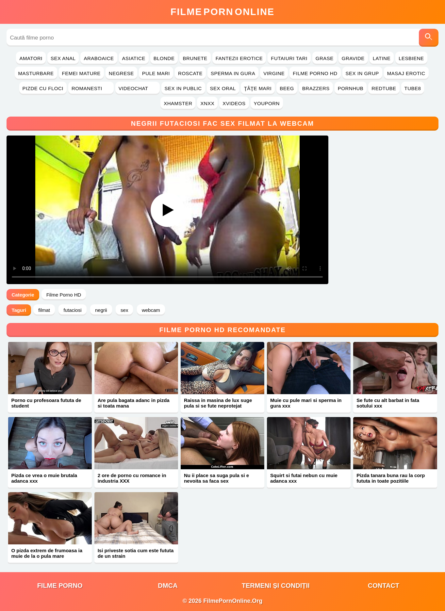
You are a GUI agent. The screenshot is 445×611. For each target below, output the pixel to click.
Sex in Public (183, 88)
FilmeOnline (222, 12)
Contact (383, 585)
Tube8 (412, 88)
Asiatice (133, 58)
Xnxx (207, 103)
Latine (381, 58)
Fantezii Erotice (239, 58)
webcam (151, 310)
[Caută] (428, 38)
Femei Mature (81, 73)
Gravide (353, 58)
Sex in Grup (362, 73)
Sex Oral (223, 88)
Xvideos (233, 103)
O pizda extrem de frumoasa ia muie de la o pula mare (46, 553)
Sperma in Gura (233, 73)
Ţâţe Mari (258, 88)
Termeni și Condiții (276, 585)
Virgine (274, 73)
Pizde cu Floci (43, 88)
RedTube (383, 88)
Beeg (287, 88)
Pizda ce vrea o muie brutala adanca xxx (44, 478)
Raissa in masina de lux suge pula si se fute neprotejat (218, 403)
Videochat (138, 88)
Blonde (164, 58)
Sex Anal (63, 58)
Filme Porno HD (315, 73)
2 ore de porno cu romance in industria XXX (132, 478)
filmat (44, 310)
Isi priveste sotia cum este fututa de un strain (136, 553)
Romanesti (91, 88)
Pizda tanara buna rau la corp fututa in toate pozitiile (390, 478)
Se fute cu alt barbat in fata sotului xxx (387, 403)
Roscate (190, 73)
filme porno (60, 585)
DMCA (167, 585)
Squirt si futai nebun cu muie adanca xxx (304, 478)
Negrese (121, 73)
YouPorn (267, 103)
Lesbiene (411, 58)
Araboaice (99, 58)
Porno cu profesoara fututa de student (46, 403)
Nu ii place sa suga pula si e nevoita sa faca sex (216, 478)
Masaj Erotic (406, 73)
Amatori (30, 58)
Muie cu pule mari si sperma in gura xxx (305, 403)
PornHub (351, 88)
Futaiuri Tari (289, 58)
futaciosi (72, 310)
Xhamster (178, 103)
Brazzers (316, 88)
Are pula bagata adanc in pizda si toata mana (134, 403)
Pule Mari (156, 73)
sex (124, 310)
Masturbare (36, 73)
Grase (325, 58)
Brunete (195, 58)
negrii (101, 310)
